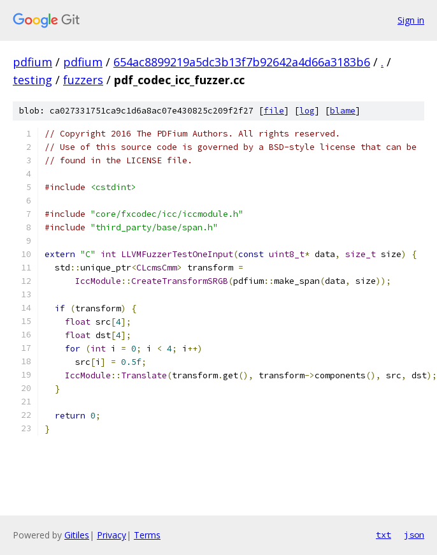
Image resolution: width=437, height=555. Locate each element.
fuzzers (83, 79)
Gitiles (76, 535)
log (307, 110)
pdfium (32, 62)
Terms (147, 535)
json (414, 534)
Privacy (111, 535)
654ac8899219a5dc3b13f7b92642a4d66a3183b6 (241, 62)
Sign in (411, 20)
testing (32, 79)
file (274, 110)
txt (383, 534)
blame (342, 110)
